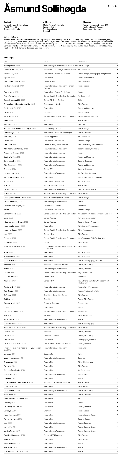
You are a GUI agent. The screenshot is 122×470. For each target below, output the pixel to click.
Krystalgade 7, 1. (49, 27)
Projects (112, 6)
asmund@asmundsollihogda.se (16, 25)
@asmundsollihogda (12, 29)
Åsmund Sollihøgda (45, 8)
